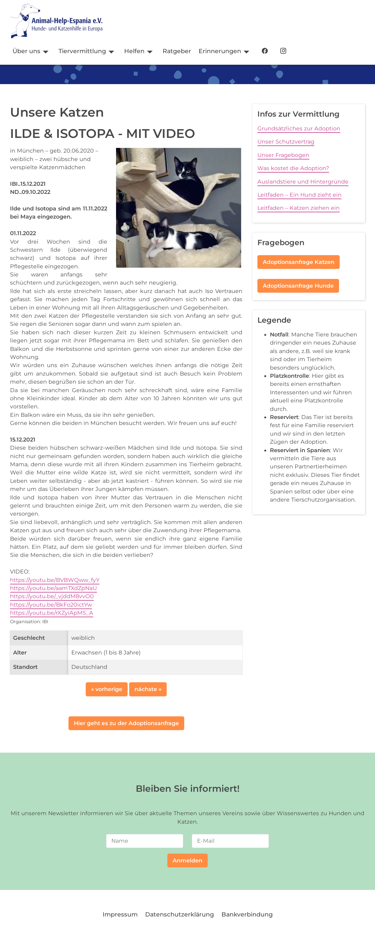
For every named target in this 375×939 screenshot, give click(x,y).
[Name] (144, 841)
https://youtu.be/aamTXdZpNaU (53, 588)
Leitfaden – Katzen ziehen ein (298, 207)
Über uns (26, 51)
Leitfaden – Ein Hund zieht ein (299, 194)
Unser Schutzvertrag (285, 141)
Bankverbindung (247, 914)
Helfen (134, 51)
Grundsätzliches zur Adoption (298, 128)
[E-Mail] (230, 841)
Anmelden (187, 860)
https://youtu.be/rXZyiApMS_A (51, 612)
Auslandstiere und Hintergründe (302, 181)
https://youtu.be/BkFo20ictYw (51, 604)
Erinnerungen (220, 51)
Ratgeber (177, 51)
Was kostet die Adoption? (293, 168)
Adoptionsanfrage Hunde (298, 285)
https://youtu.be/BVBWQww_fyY (54, 580)
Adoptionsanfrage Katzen (298, 262)
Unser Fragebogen (283, 155)
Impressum (120, 914)
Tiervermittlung (82, 51)
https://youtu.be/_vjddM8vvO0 (52, 596)
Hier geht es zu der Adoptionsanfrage (126, 723)
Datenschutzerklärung (179, 914)
